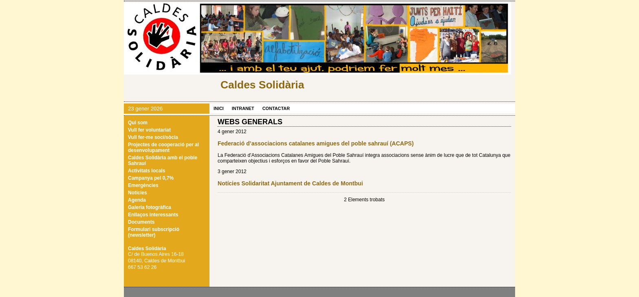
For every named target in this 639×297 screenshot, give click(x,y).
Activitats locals (146, 171)
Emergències (143, 185)
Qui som (138, 122)
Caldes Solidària (262, 85)
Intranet (243, 108)
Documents (141, 222)
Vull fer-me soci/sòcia (153, 137)
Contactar (276, 108)
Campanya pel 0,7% (151, 178)
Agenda (137, 200)
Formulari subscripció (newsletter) (153, 232)
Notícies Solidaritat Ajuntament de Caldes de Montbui (290, 183)
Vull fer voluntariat (149, 130)
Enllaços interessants (153, 215)
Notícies (137, 193)
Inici (219, 108)
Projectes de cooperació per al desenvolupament (163, 147)
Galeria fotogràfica (149, 207)
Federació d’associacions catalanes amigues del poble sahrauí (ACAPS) (316, 143)
